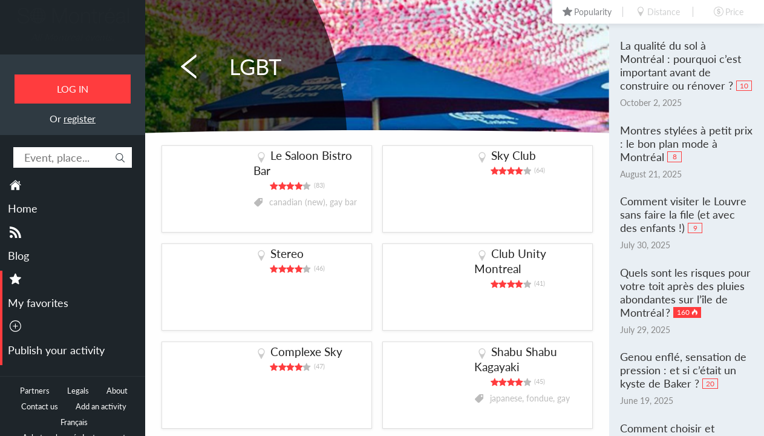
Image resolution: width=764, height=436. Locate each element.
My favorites (38, 302)
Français (74, 422)
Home (23, 208)
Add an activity (101, 406)
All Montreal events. (72, 36)
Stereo (287, 253)
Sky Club (513, 155)
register (80, 118)
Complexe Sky (306, 351)
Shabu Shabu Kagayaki (515, 359)
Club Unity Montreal (510, 261)
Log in (72, 88)
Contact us (39, 406)
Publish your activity (56, 350)
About (117, 390)
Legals (78, 390)
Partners (35, 390)
